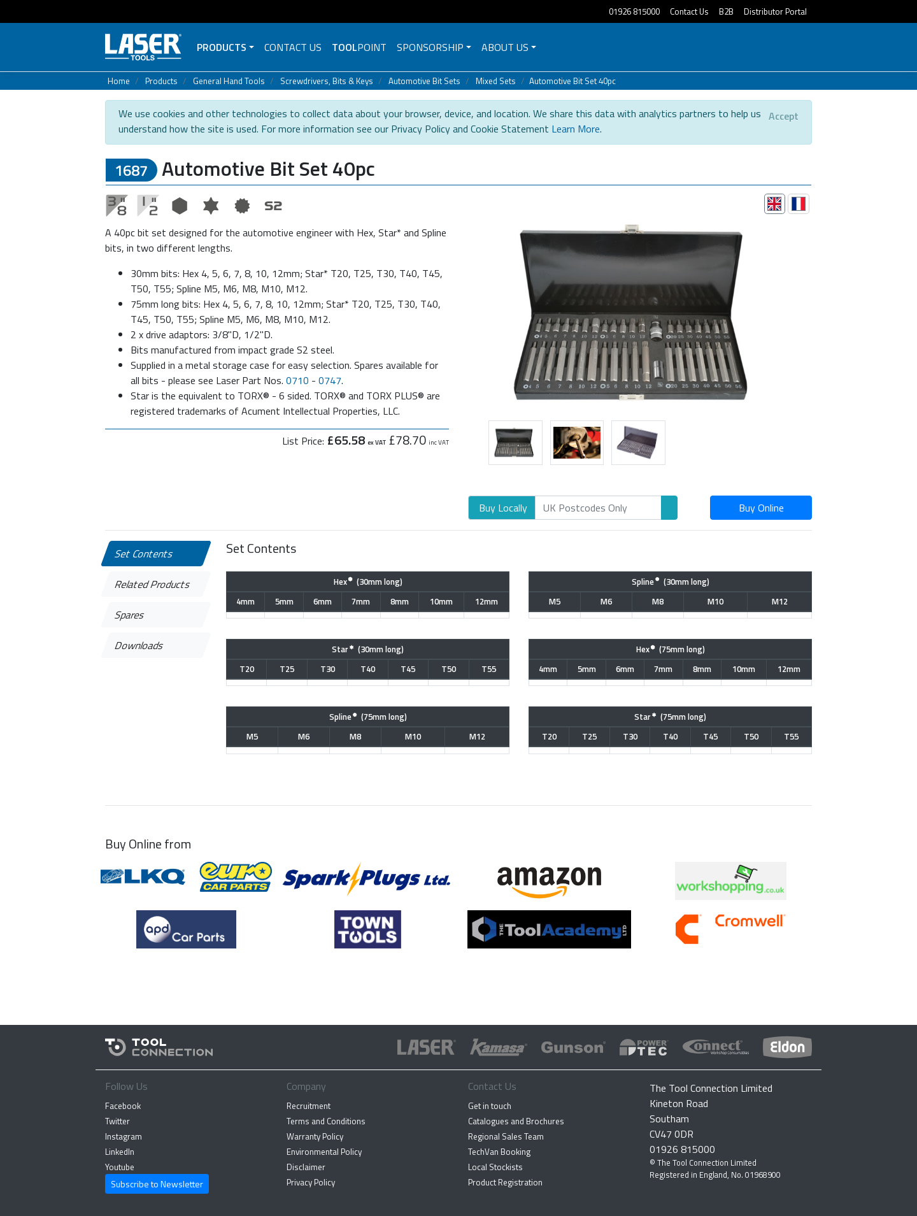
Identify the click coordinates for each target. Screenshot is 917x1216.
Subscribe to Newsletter (157, 1184)
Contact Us (689, 11)
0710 (297, 380)
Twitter (117, 1121)
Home (119, 81)
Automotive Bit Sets (424, 81)
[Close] (783, 116)
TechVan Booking (499, 1151)
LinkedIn (119, 1151)
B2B (726, 11)
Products (221, 47)
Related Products (153, 584)
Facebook (123, 1105)
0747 (329, 380)
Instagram (123, 1136)
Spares (130, 614)
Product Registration (505, 1182)
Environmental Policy (324, 1151)
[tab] (775, 204)
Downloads (140, 645)
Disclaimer (306, 1167)
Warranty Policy (315, 1136)
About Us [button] (505, 47)
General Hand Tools (229, 81)
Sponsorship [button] (430, 47)
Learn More (575, 128)
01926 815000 (634, 11)
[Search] (598, 508)
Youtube (119, 1167)
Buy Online (761, 507)
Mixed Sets (496, 81)
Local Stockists (495, 1167)
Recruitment (309, 1105)
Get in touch (489, 1105)
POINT (359, 47)
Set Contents (144, 553)
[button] (459, 311)
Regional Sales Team (506, 1136)
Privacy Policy (311, 1182)
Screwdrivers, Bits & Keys (326, 81)
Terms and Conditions (326, 1121)
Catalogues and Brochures (516, 1121)
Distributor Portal (775, 11)
